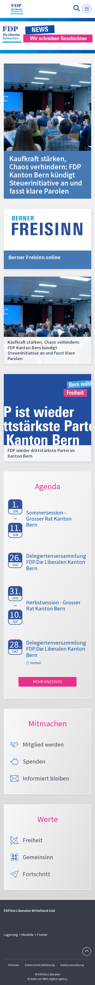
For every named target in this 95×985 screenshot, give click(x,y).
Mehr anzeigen (47, 681)
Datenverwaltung (72, 965)
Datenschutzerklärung (39, 965)
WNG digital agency (55, 979)
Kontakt (13, 965)
